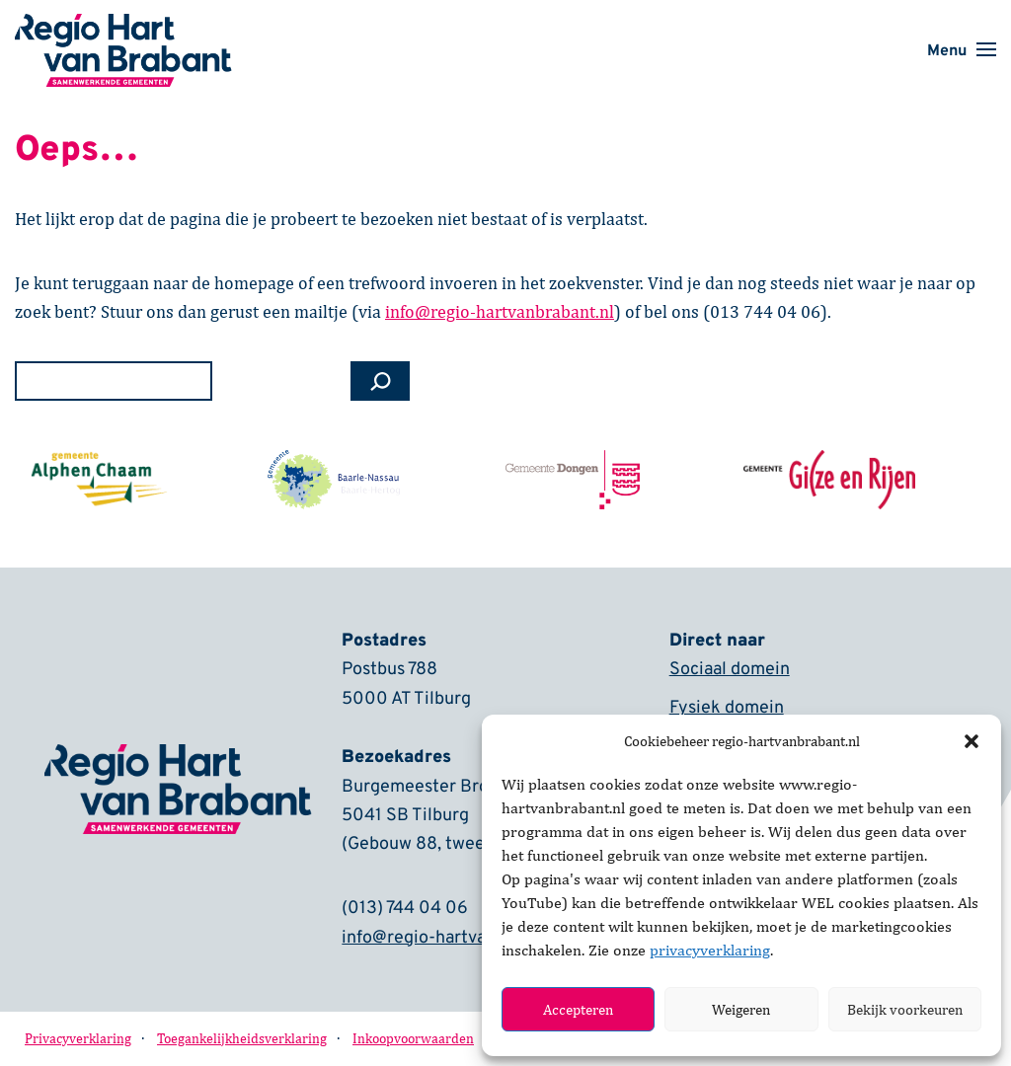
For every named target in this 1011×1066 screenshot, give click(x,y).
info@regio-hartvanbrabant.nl (459, 939)
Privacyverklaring (78, 1038)
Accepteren (578, 1009)
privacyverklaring (710, 950)
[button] (971, 741)
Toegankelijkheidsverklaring (242, 1038)
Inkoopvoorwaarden (413, 1038)
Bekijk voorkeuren (905, 1009)
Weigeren (741, 1009)
